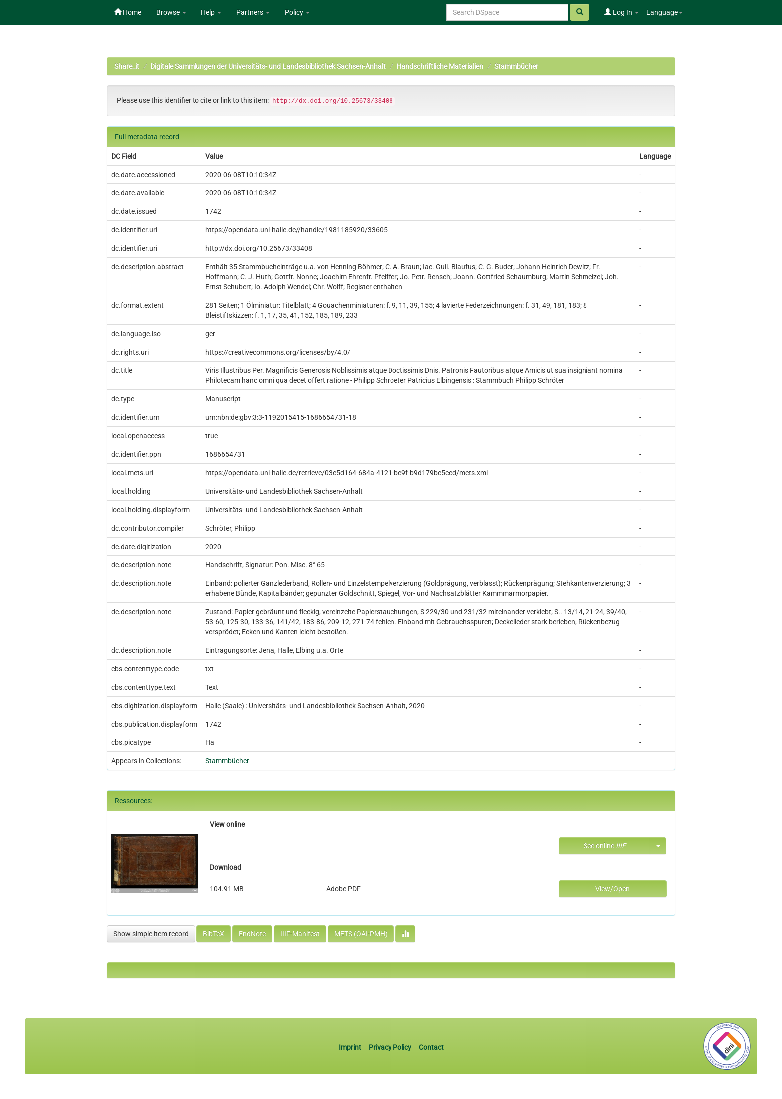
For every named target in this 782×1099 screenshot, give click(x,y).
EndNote (252, 934)
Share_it (126, 66)
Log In (621, 12)
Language (664, 12)
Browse (171, 12)
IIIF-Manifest (300, 934)
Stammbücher (516, 66)
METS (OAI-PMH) (361, 934)
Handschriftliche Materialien (439, 66)
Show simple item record (151, 934)
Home (127, 12)
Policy (297, 12)
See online (605, 846)
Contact (431, 1047)
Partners (253, 12)
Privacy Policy (390, 1047)
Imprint (351, 1047)
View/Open (612, 889)
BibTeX (213, 934)
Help (211, 12)
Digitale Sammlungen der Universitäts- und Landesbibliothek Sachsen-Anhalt (268, 66)
